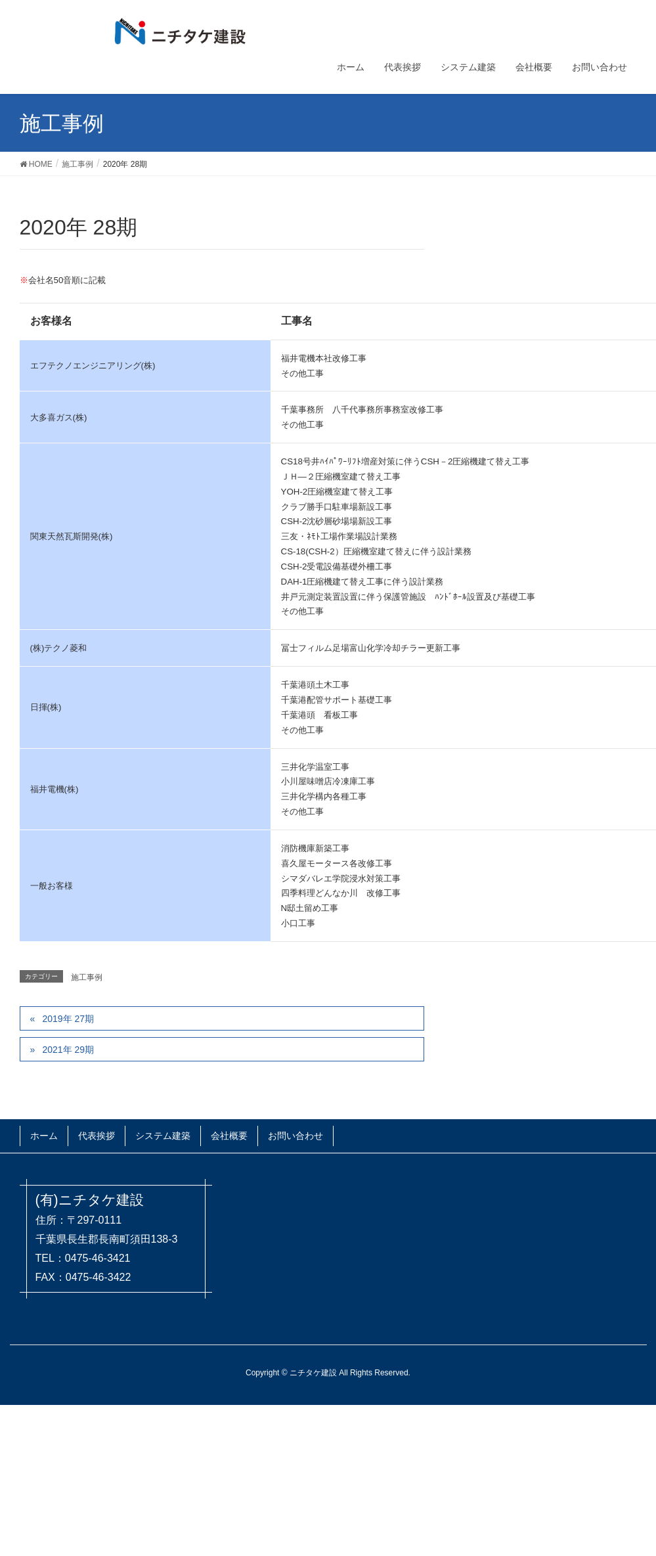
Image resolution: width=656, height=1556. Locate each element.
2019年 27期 (68, 1018)
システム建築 (162, 1135)
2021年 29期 (68, 1049)
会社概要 (229, 1135)
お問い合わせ (295, 1135)
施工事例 (86, 977)
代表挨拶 (96, 1135)
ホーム (44, 1135)
